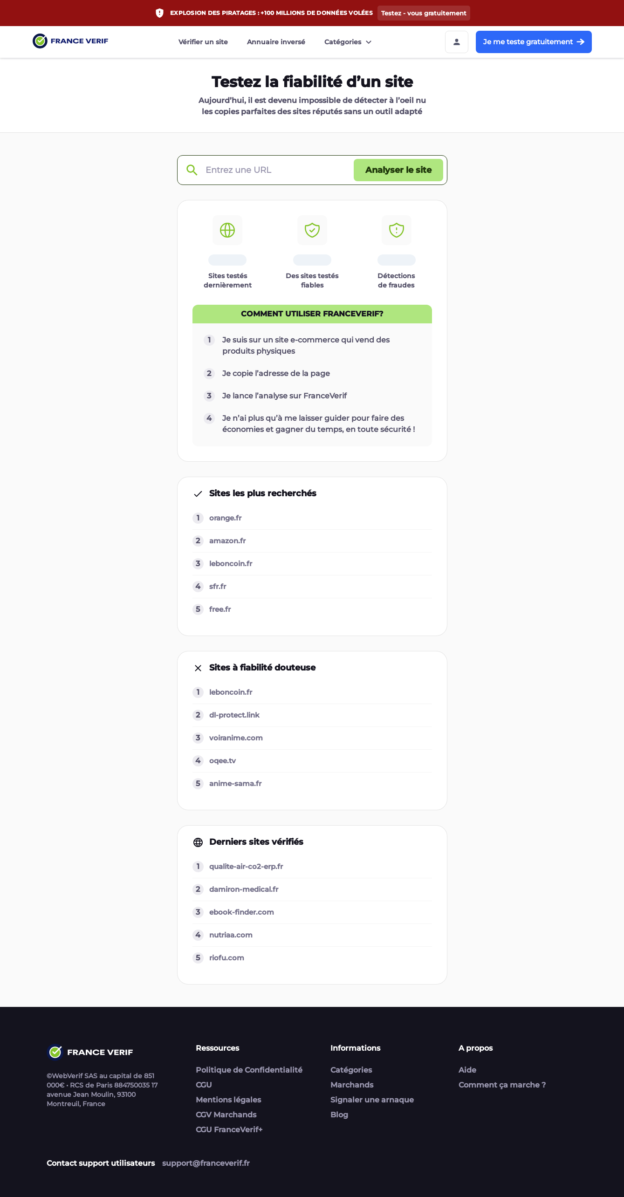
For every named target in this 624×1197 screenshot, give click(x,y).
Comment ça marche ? (502, 1085)
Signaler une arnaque (372, 1099)
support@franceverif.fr (206, 1163)
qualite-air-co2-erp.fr (246, 866)
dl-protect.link (234, 715)
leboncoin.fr (230, 563)
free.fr (220, 609)
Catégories (349, 42)
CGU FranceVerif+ (229, 1129)
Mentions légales (228, 1099)
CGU (204, 1085)
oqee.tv (222, 760)
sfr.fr (217, 586)
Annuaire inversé (276, 42)
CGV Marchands (226, 1114)
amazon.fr (227, 540)
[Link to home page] (70, 42)
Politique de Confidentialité (249, 1070)
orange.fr (225, 517)
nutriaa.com (231, 934)
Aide (467, 1070)
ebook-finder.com (241, 912)
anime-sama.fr (235, 783)
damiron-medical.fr (243, 889)
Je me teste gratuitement (533, 41)
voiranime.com (236, 737)
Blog (339, 1114)
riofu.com (226, 957)
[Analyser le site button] (398, 170)
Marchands (351, 1085)
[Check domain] (191, 170)
